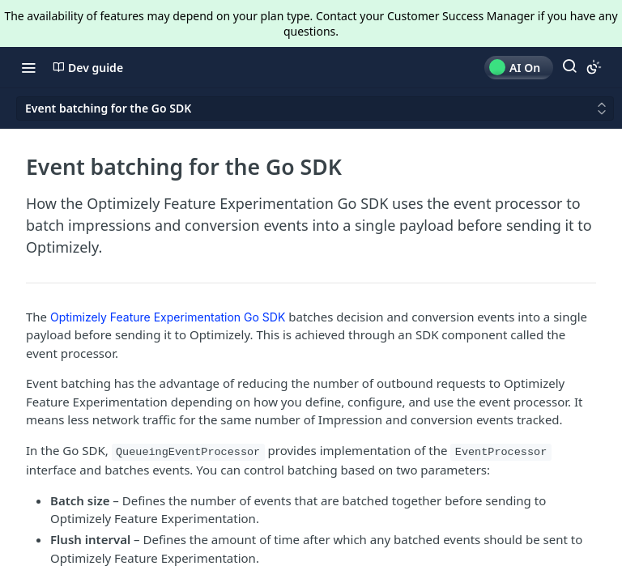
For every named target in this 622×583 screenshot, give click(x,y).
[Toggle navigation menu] (28, 67)
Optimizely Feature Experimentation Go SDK (167, 317)
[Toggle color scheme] (594, 67)
